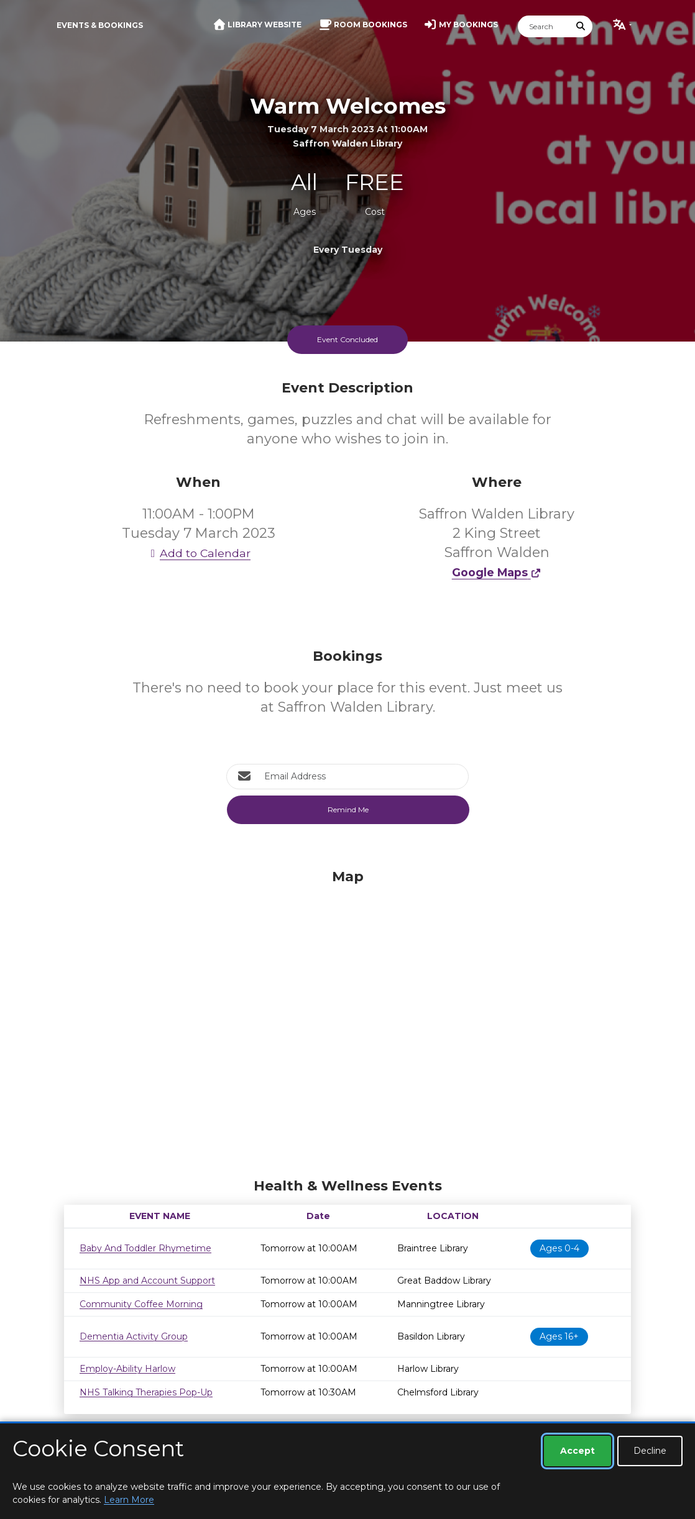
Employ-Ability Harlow (127, 1368)
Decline (649, 1450)
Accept (577, 1450)
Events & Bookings (100, 25)
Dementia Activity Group (134, 1336)
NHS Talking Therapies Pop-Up (146, 1392)
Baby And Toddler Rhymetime (145, 1248)
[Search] (544, 26)
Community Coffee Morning (141, 1304)
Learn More (129, 1499)
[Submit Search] (581, 26)
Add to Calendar (198, 553)
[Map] (347, 1020)
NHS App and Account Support (147, 1280)
